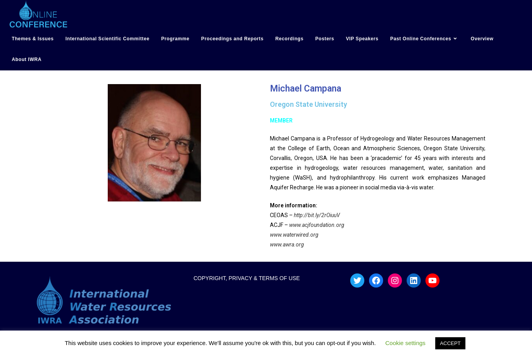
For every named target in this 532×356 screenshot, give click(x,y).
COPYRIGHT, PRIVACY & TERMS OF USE (247, 278)
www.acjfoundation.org (316, 225)
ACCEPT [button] (450, 343)
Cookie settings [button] (405, 343)
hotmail (9, 75)
